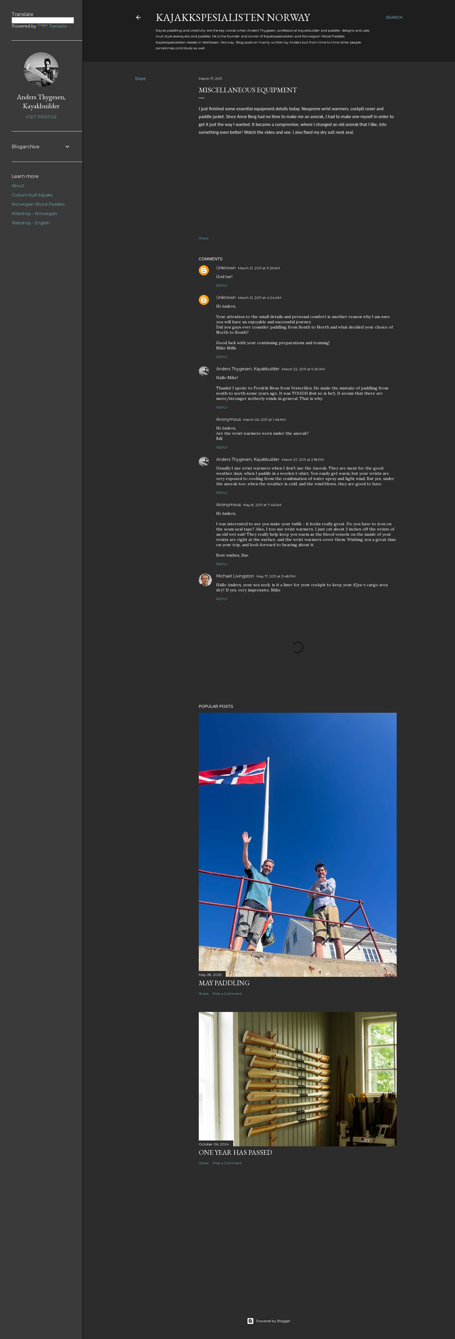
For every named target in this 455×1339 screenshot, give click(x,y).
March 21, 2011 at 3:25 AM (259, 268)
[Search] (394, 17)
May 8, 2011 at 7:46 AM (262, 505)
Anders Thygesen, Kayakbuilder (247, 368)
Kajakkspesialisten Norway (233, 17)
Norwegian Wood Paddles (38, 204)
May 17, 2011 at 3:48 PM (276, 576)
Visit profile (41, 117)
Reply (222, 285)
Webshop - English (31, 222)
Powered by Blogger (268, 1321)
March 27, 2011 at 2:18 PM (303, 459)
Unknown (226, 267)
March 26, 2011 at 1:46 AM (264, 419)
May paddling (224, 982)
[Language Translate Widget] (43, 20)
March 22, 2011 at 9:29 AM (303, 369)
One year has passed (235, 1152)
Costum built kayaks (32, 195)
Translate (52, 26)
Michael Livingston (235, 576)
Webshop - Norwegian (34, 213)
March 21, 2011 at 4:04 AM (259, 297)
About (18, 185)
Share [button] (140, 78)
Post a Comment (227, 993)
